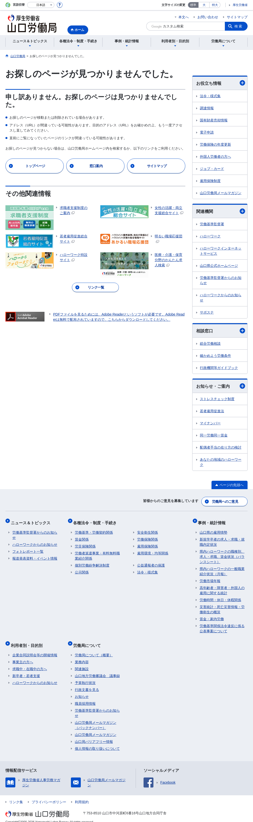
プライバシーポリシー (49, 796)
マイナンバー (210, 424)
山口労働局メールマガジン (220, 193)
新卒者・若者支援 (26, 669)
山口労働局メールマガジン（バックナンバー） (95, 718)
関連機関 (220, 211)
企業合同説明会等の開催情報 (34, 649)
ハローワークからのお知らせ (220, 298)
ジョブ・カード (212, 169)
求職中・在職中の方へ (29, 662)
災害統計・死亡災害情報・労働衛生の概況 (222, 606)
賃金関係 (82, 536)
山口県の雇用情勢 (213, 529)
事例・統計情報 (213, 521)
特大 (215, 5)
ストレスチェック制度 (217, 400)
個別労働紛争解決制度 (92, 562)
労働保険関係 (147, 536)
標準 (193, 5)
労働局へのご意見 (225, 501)
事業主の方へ (22, 656)
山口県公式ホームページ (219, 266)
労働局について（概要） (94, 649)
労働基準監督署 (212, 225)
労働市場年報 (210, 578)
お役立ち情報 (220, 83)
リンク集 (16, 796)
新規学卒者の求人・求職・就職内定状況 (222, 538)
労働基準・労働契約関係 (94, 529)
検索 (238, 26)
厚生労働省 (240, 5)
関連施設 (82, 662)
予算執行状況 (85, 676)
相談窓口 (220, 331)
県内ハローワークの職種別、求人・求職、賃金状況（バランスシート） (222, 553)
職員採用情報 (85, 697)
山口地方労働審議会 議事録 (97, 669)
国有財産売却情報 (214, 120)
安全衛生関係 (147, 529)
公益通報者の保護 (151, 562)
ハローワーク (210, 237)
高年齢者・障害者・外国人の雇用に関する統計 (222, 587)
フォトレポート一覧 (27, 548)
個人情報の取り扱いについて (97, 742)
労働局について (89, 640)
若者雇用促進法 (212, 412)
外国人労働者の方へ (215, 157)
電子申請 (207, 133)
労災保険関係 (85, 543)
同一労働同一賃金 (214, 436)
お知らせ (82, 690)
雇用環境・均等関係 (152, 550)
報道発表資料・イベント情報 (34, 555)
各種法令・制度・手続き (96, 521)
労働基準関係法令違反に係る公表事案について (222, 625)
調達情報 (207, 108)
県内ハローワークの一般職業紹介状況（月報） (222, 568)
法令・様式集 (210, 96)
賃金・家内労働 (212, 616)
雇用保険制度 (210, 181)
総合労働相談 (210, 344)
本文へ (183, 17)
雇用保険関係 (147, 543)
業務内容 (82, 656)
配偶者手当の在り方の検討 (220, 449)
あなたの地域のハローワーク (220, 463)
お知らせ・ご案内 (220, 387)
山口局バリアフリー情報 (94, 735)
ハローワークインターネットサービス (220, 251)
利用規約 (82, 796)
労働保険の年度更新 (215, 145)
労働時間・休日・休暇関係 (220, 597)
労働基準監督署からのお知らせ (220, 281)
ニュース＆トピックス (32, 521)
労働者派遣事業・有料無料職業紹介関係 (97, 552)
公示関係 (82, 569)
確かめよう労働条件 (215, 357)
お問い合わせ (207, 17)
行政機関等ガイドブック (219, 369)
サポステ (207, 313)
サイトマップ (237, 17)
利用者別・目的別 (28, 640)
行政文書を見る (87, 683)
